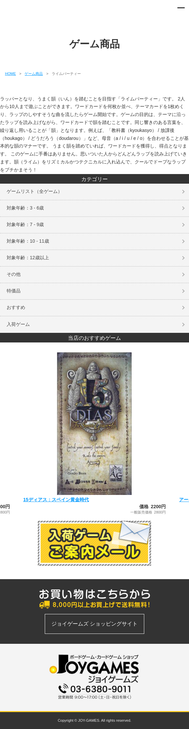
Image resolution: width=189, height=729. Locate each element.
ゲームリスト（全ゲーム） (34, 191)
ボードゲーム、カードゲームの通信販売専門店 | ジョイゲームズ (23, 10)
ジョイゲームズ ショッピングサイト (94, 624)
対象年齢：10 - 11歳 (28, 241)
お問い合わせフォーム (94, 702)
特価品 (14, 290)
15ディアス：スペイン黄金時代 (56, 499)
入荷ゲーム (18, 324)
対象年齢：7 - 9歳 (25, 224)
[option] (94, 433)
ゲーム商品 (34, 74)
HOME (10, 74)
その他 (14, 274)
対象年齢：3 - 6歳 (25, 208)
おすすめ (16, 307)
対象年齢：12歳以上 (28, 257)
